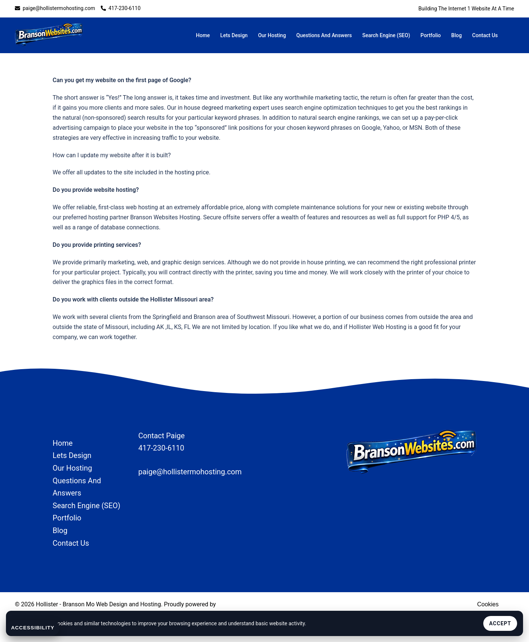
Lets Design (234, 35)
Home (203, 35)
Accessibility (33, 628)
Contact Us (485, 35)
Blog (456, 35)
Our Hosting (272, 35)
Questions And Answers (324, 35)
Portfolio (430, 35)
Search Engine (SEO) (386, 35)
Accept (500, 623)
